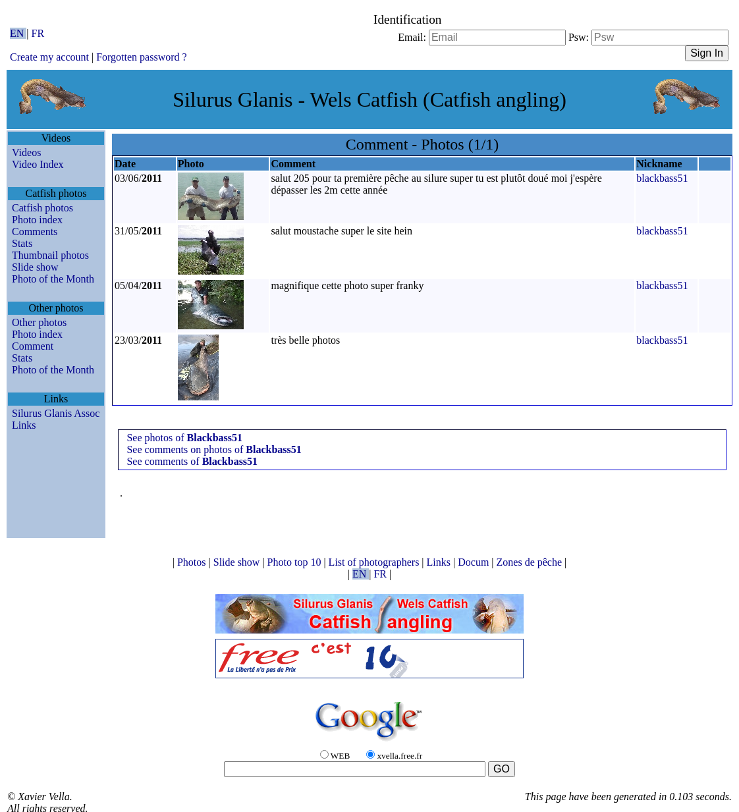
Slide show (35, 267)
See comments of (192, 461)
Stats (22, 243)
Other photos (39, 322)
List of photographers (375, 562)
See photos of (184, 437)
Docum (474, 562)
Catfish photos (42, 207)
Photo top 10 (295, 562)
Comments (34, 231)
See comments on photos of (213, 449)
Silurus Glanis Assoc (55, 413)
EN (18, 33)
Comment (32, 346)
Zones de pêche (531, 562)
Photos (193, 562)
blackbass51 (662, 178)
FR (38, 33)
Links (24, 425)
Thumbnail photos (50, 255)
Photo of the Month (53, 278)
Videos (26, 152)
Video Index (38, 164)
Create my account (49, 57)
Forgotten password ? (141, 57)
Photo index (37, 219)
